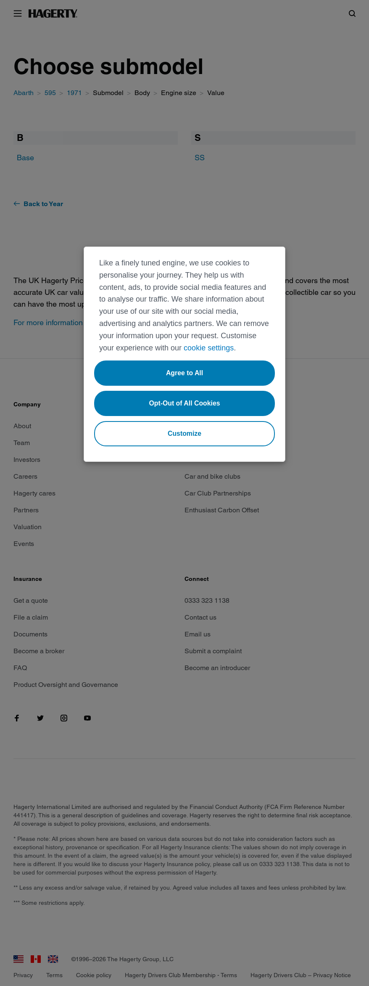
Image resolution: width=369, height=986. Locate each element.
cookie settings (209, 348)
